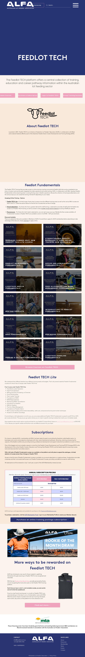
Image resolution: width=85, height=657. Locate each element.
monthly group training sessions (50, 208)
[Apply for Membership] (35, 5)
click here (26, 220)
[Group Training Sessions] (73, 95)
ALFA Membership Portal (31, 515)
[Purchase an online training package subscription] (42, 519)
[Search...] (57, 5)
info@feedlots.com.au (20, 640)
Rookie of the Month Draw (22, 581)
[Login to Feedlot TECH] (50, 95)
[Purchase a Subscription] (28, 95)
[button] (76, 5)
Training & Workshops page (48, 511)
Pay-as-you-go (11, 212)
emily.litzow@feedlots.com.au (65, 421)
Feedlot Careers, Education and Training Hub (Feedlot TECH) (36, 447)
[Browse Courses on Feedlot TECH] (42, 367)
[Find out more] (42, 605)
